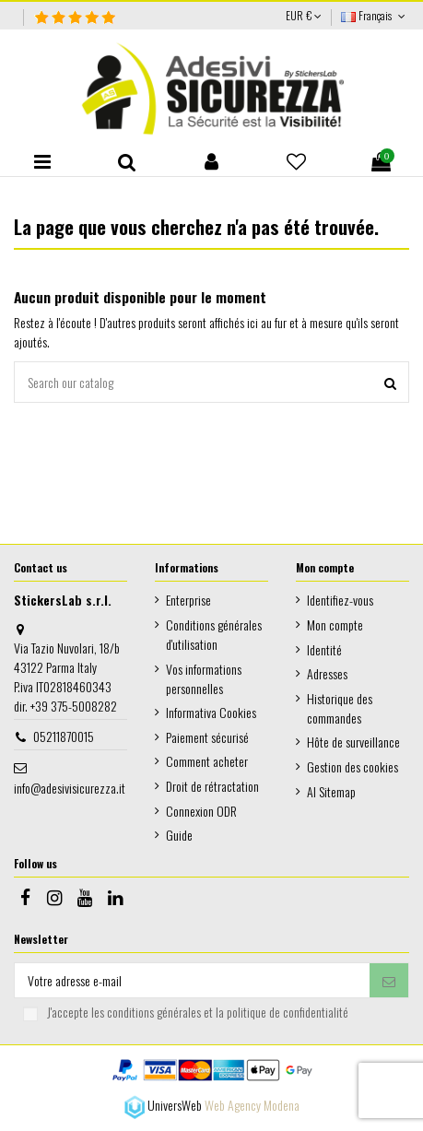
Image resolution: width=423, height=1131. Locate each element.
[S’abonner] (389, 980)
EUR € (304, 15)
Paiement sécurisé (207, 737)
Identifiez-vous (340, 599)
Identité (324, 649)
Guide (179, 834)
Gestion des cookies (352, 766)
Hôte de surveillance (353, 741)
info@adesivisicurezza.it (69, 787)
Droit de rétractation (212, 785)
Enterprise (188, 599)
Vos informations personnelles (203, 678)
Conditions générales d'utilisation (214, 634)
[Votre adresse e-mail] (192, 980)
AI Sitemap (331, 791)
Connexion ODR (201, 810)
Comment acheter (207, 761)
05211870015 (63, 736)
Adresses (327, 673)
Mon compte (335, 624)
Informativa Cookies (211, 712)
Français (375, 15)
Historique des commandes (339, 708)
